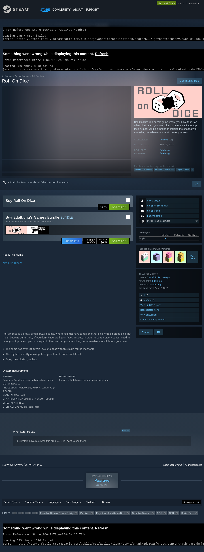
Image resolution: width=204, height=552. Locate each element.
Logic (179, 174)
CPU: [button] (159, 517)
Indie (187, 174)
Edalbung (165, 154)
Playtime (90, 506)
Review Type (10, 506)
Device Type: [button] (187, 517)
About (78, 9)
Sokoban (148, 174)
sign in (181, 3)
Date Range (72, 506)
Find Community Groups (152, 324)
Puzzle (138, 174)
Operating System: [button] (141, 517)
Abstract (158, 174)
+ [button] (192, 174)
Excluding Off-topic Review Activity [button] (56, 517)
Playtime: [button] (84, 517)
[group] (102, 517)
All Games (7, 80)
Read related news (149, 314)
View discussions (149, 319)
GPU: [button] (171, 517)
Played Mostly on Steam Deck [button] (110, 517)
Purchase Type (33, 506)
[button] (119, 211)
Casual (150, 281)
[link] (96, 245)
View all (125, 435)
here (69, 445)
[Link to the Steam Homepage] (19, 12)
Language (53, 506)
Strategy (165, 281)
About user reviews (172, 469)
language (192, 3)
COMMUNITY (61, 9)
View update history (150, 309)
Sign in (6, 186)
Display (106, 506)
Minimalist (169, 174)
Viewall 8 (192, 261)
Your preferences (193, 469)
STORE (45, 9)
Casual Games (22, 80)
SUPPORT (92, 9)
